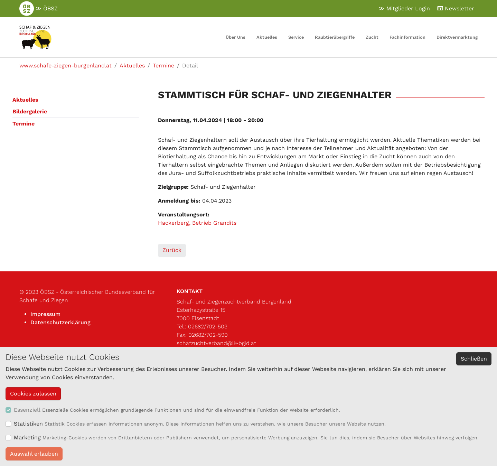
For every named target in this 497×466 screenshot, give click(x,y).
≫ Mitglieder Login (404, 8)
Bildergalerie (29, 111)
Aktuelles (25, 99)
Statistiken (28, 423)
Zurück (171, 250)
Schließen (474, 358)
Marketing (27, 437)
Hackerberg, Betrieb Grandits (197, 223)
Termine (23, 123)
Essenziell (27, 410)
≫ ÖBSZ (38, 8)
